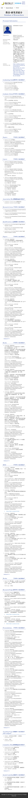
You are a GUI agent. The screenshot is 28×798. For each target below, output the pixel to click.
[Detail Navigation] (23, 3)
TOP (2, 7)
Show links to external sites (12, 511)
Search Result (9, 7)
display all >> (7, 338)
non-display (21, 79)
